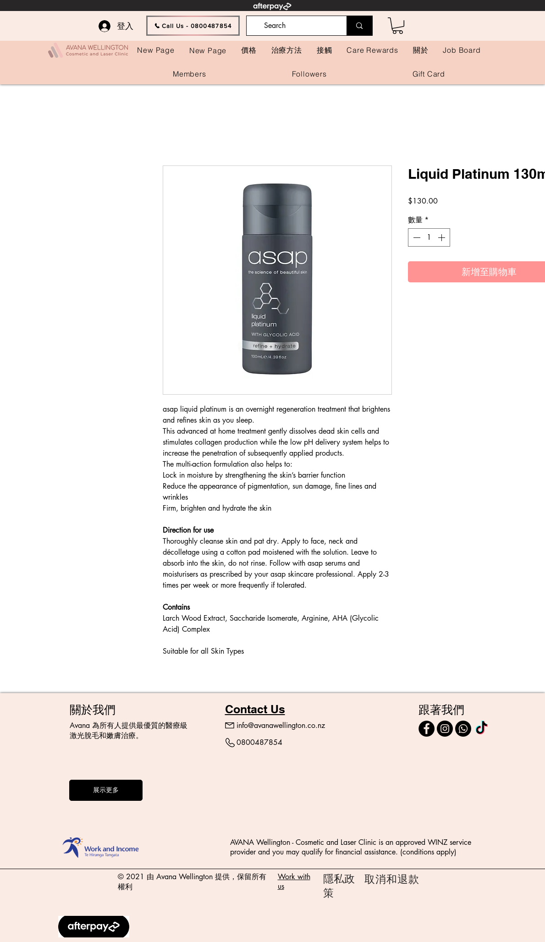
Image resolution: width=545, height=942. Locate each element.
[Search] (296, 25)
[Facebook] (426, 729)
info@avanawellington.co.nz (281, 725)
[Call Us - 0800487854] (193, 26)
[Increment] (442, 237)
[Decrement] (415, 237)
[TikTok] (481, 729)
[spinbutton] (429, 237)
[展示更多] (106, 790)
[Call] (463, 729)
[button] (397, 25)
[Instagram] (445, 729)
